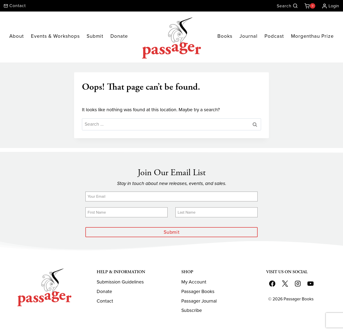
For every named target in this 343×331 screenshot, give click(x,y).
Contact (105, 301)
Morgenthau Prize (312, 36)
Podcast (274, 36)
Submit (95, 36)
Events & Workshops (55, 36)
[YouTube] (310, 284)
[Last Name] (216, 212)
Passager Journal (199, 301)
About (16, 36)
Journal (248, 36)
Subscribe (191, 310)
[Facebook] (272, 284)
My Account (193, 282)
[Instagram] (297, 284)
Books (224, 36)
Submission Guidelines (120, 282)
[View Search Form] (287, 6)
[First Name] (126, 212)
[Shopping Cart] (309, 6)
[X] (285, 284)
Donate (119, 36)
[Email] (171, 196)
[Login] (328, 5)
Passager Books (197, 291)
